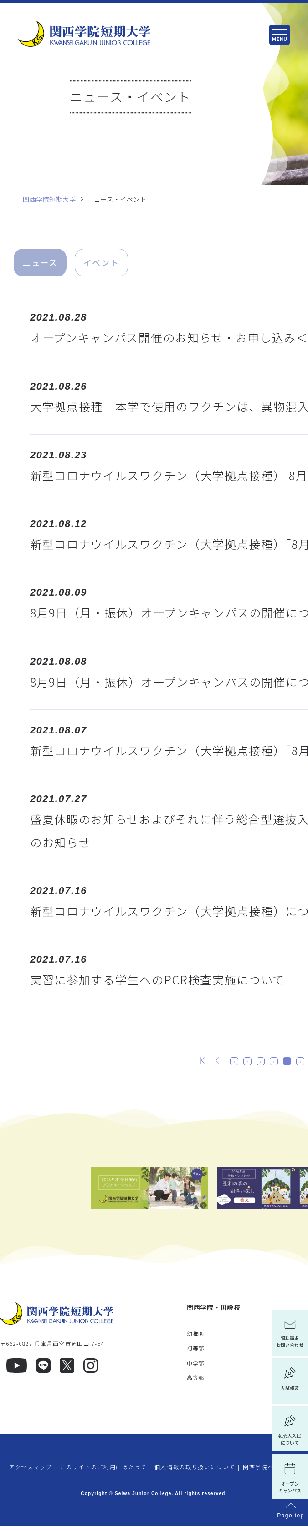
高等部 (195, 1382)
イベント (101, 262)
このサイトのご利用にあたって (103, 1471)
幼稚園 (195, 1338)
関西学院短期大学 (49, 199)
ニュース (40, 262)
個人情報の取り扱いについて (195, 1471)
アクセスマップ (30, 1471)
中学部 (195, 1367)
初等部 (195, 1353)
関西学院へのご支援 (271, 1471)
